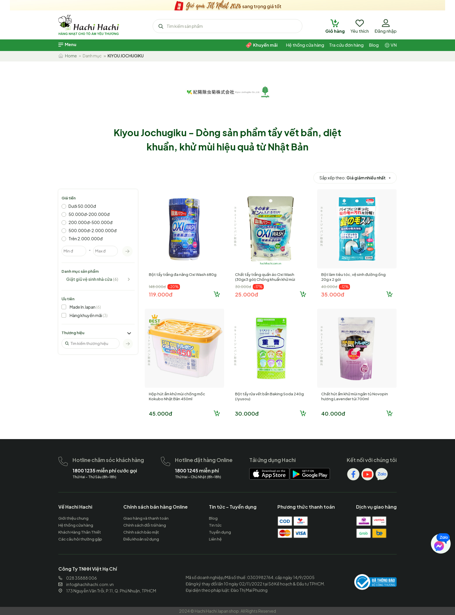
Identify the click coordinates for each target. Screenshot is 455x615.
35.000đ (332, 294)
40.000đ (333, 413)
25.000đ (246, 294)
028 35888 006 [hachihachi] (77, 578)
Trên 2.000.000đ (85, 238)
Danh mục (92, 55)
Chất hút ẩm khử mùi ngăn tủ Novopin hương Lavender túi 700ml (354, 396)
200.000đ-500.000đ (90, 222)
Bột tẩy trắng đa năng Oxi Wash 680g (182, 274)
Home (67, 55)
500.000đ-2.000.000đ (92, 230)
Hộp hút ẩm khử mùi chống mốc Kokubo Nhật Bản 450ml (177, 396)
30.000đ (247, 413)
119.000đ (160, 294)
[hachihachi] (227, 4)
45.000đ (160, 413)
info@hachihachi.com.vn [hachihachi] (86, 584)
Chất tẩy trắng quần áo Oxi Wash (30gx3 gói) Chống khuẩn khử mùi (265, 277)
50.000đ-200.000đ (88, 214)
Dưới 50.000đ (82, 206)
